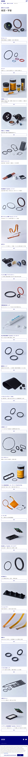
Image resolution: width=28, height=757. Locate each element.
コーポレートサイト (4, 743)
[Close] (26, 747)
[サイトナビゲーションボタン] (27, 1)
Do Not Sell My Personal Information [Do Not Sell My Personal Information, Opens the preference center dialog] (10, 755)
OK (20, 755)
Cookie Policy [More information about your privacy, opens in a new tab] (6, 753)
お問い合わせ (3, 745)
